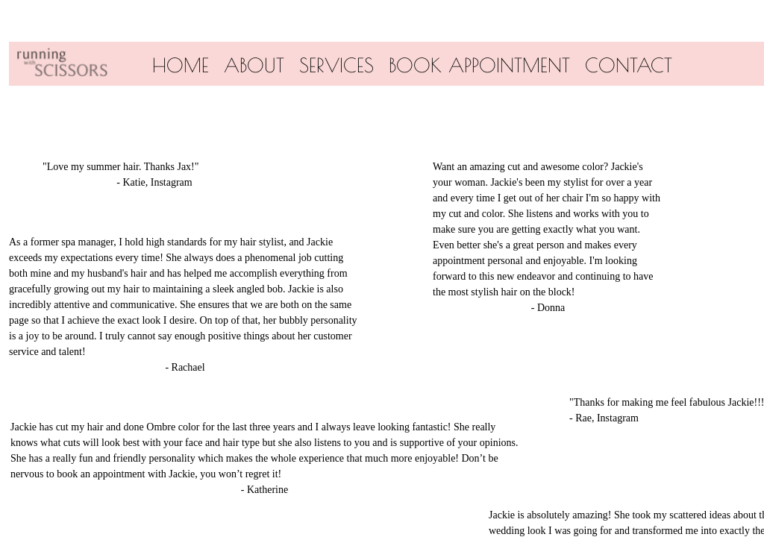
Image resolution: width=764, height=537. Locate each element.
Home (180, 65)
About (254, 65)
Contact (628, 65)
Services (336, 65)
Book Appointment (479, 65)
